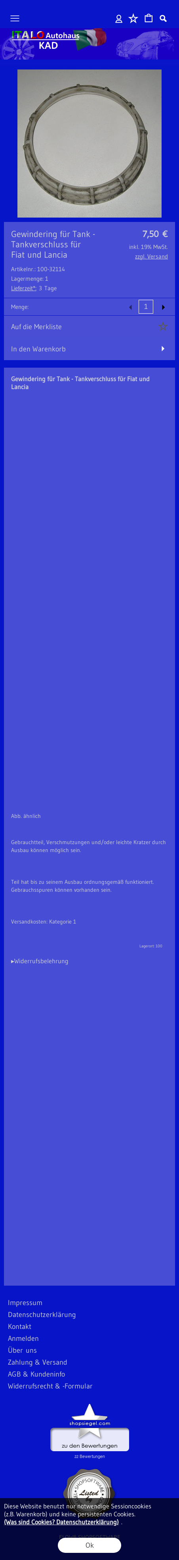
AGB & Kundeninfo (36, 1374)
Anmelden (119, 18)
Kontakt (19, 1326)
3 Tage (34, 288)
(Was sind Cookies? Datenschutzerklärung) (61, 1522)
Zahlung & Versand (37, 1362)
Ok (90, 1545)
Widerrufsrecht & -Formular (50, 1386)
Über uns (22, 1350)
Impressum (25, 1302)
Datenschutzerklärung (42, 1314)
